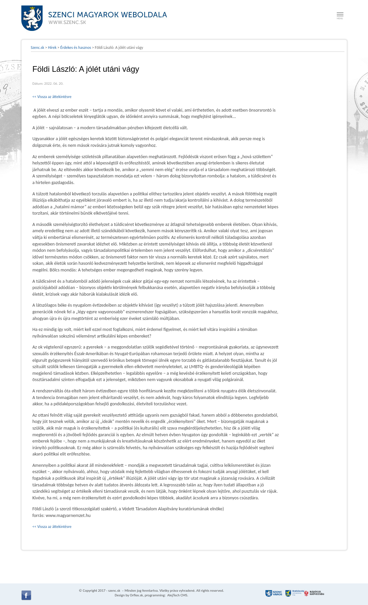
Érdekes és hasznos (75, 47)
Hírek (52, 47)
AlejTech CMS (176, 595)
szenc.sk (114, 590)
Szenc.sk (38, 47)
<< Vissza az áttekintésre (52, 96)
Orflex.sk (136, 595)
